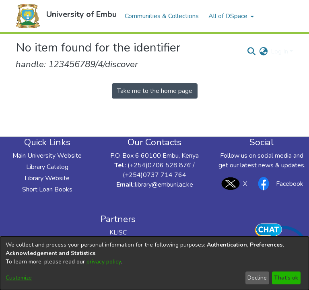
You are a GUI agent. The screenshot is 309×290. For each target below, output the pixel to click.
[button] (28, 16)
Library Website (47, 178)
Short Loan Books (47, 189)
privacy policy (104, 261)
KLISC (118, 232)
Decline (257, 278)
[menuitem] (230, 16)
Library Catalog (47, 166)
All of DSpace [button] (227, 16)
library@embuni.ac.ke (164, 184)
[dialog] (154, 263)
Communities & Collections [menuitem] (162, 16)
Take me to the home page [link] (154, 90)
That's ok (286, 278)
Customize (19, 278)
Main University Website (47, 155)
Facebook (278, 184)
